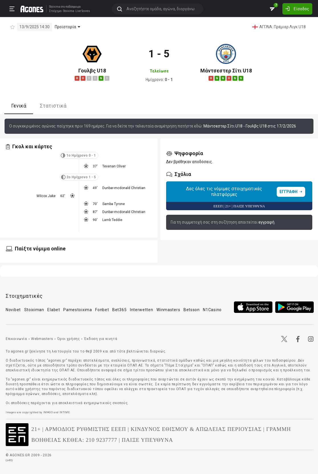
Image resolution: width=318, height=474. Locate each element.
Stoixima (54, 6)
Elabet (53, 309)
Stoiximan (34, 309)
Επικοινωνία (16, 339)
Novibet (13, 309)
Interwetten (141, 309)
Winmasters (168, 309)
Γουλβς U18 (92, 71)
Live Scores (83, 11)
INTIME (65, 412)
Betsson (192, 309)
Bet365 (119, 309)
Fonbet (102, 309)
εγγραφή (266, 222)
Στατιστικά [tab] (53, 106)
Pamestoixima (77, 309)
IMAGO (48, 412)
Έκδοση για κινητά (100, 339)
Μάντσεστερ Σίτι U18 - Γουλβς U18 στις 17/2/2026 (249, 126)
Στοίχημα (55, 11)
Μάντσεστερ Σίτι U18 (226, 71)
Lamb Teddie (112, 220)
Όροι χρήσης (68, 339)
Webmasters (42, 339)
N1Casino (212, 309)
